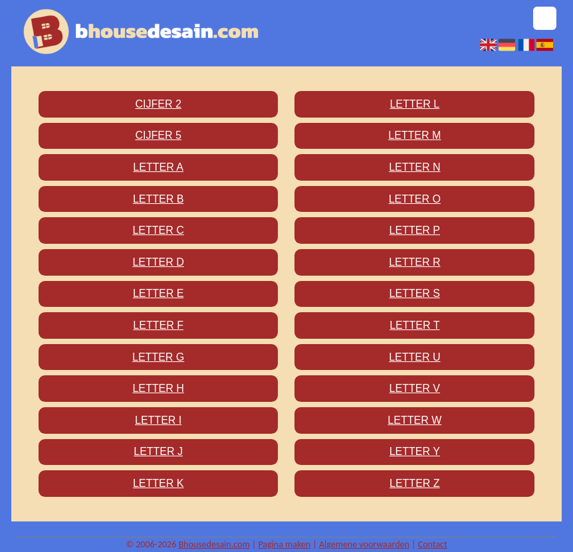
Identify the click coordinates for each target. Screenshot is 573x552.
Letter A (158, 167)
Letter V (415, 388)
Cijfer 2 (158, 104)
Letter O (415, 199)
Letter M (414, 135)
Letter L (414, 104)
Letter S (415, 293)
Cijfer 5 (158, 135)
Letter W (414, 420)
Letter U (414, 357)
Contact (432, 544)
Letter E (158, 293)
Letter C (157, 230)
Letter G (158, 357)
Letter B (158, 199)
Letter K (158, 483)
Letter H (157, 388)
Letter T (414, 325)
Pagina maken (284, 544)
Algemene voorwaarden (364, 544)
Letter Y (415, 451)
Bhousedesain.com (213, 544)
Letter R (414, 262)
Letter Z (415, 483)
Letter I (158, 420)
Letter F (158, 325)
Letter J (158, 451)
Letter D (157, 262)
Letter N (414, 167)
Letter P (415, 230)
